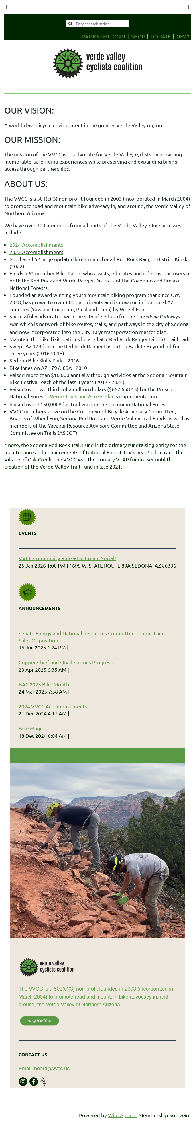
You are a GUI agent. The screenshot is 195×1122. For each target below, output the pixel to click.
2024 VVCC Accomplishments (53, 706)
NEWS (183, 36)
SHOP (138, 36)
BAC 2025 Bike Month (44, 684)
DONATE (161, 36)
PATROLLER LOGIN (103, 36)
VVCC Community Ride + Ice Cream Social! (67, 558)
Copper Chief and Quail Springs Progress (66, 662)
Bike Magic (31, 728)
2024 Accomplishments (36, 245)
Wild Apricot (122, 1115)
